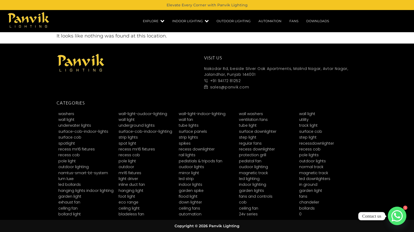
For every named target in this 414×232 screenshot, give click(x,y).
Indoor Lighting (190, 21)
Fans (293, 21)
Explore (153, 21)
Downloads (317, 21)
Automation (269, 21)
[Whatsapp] (397, 216)
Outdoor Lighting (234, 21)
